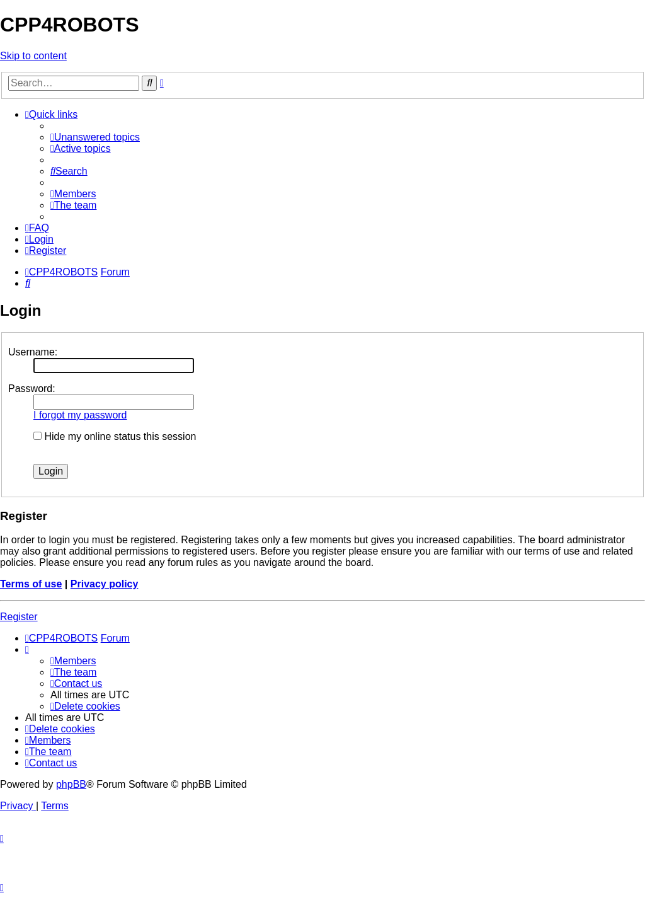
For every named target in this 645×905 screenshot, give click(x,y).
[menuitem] (95, 137)
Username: (32, 352)
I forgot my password (80, 415)
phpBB (71, 784)
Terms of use (31, 584)
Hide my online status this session (114, 436)
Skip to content (33, 55)
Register (19, 616)
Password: (31, 388)
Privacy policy (105, 584)
